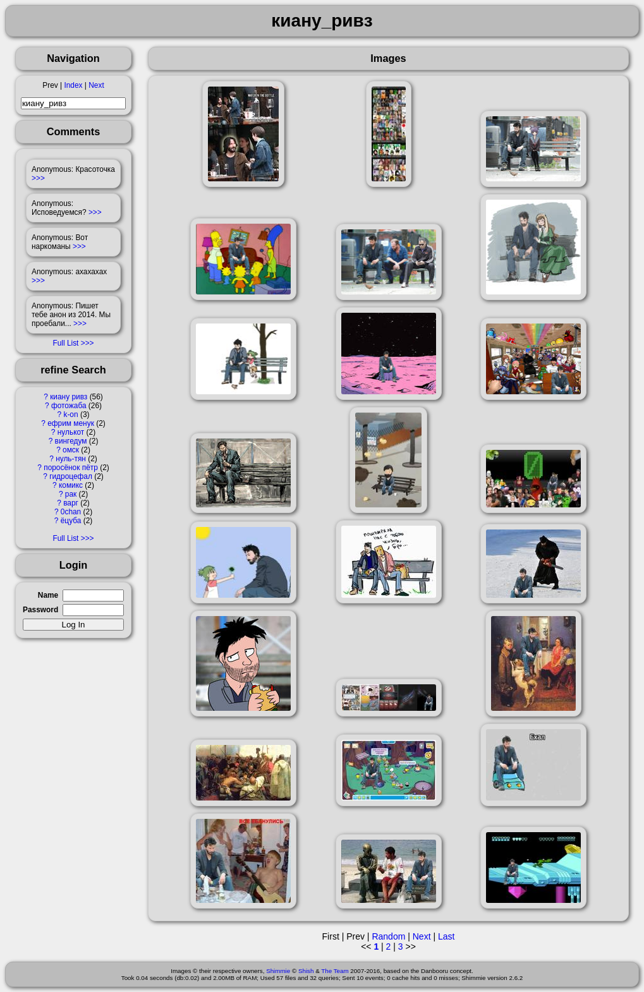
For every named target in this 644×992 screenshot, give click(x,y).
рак (70, 494)
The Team (334, 970)
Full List (65, 343)
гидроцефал (70, 476)
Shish (306, 970)
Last (446, 936)
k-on (70, 414)
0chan (71, 511)
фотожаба (69, 405)
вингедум (71, 441)
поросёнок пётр (71, 467)
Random (388, 936)
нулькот (71, 432)
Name (48, 595)
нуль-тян (71, 458)
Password (40, 609)
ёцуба (71, 520)
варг (70, 503)
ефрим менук (70, 423)
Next (96, 85)
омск (71, 449)
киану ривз (68, 396)
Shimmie (278, 970)
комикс (71, 485)
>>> (38, 178)
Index (73, 85)
